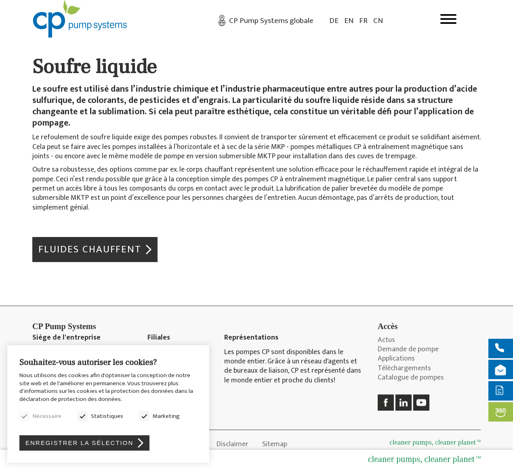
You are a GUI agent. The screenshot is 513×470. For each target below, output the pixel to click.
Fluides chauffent (89, 249)
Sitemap (274, 444)
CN (378, 21)
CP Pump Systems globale (271, 21)
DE (333, 21)
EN (348, 21)
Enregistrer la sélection (79, 442)
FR (363, 21)
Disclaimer (232, 444)
